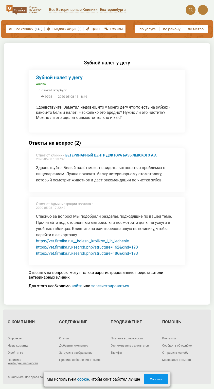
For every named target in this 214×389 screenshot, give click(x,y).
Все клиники (25, 29)
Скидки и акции (64, 29)
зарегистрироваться (110, 286)
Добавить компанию (73, 345)
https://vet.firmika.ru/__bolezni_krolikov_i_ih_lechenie (82, 241)
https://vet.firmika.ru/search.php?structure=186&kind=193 (87, 253)
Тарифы (116, 352)
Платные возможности (127, 338)
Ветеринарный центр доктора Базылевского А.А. (111, 155)
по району (171, 29)
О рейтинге (15, 352)
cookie (83, 379)
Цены (93, 29)
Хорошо (156, 379)
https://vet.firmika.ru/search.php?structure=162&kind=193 (87, 247)
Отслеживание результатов (130, 345)
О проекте (14, 338)
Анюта (41, 84)
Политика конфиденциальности (23, 361)
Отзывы (114, 29)
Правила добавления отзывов (80, 360)
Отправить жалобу (175, 352)
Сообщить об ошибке (177, 345)
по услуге (148, 29)
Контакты (169, 338)
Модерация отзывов (176, 360)
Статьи (64, 338)
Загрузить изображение (75, 352)
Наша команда (18, 345)
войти (76, 286)
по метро (196, 29)
